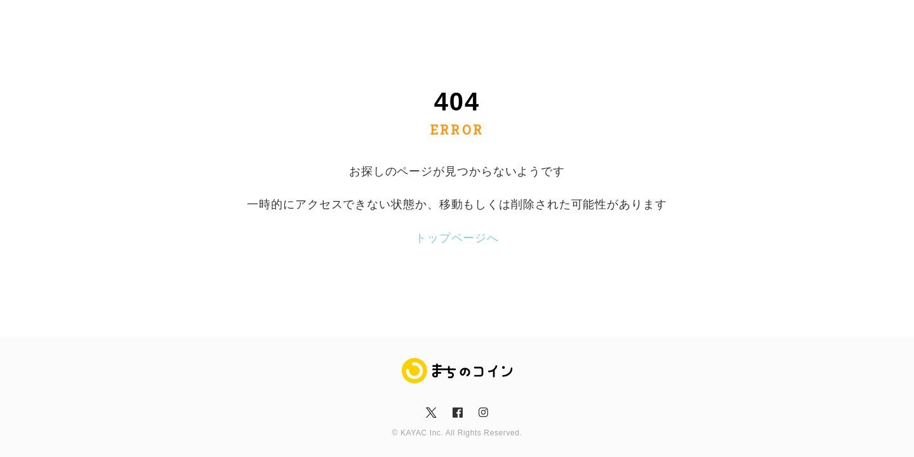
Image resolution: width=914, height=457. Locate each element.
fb (457, 412)
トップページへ (457, 238)
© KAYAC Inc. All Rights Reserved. (457, 433)
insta (483, 412)
